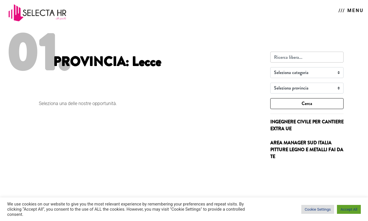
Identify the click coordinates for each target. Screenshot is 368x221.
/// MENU (351, 10)
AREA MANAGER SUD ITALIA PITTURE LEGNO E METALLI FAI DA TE (306, 149)
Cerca (307, 103)
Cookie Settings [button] (318, 209)
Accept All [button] (348, 209)
